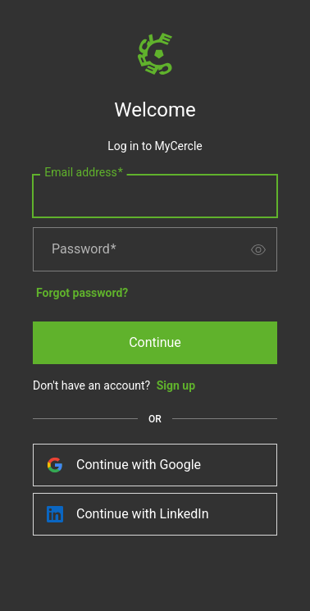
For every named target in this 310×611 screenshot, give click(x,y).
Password (84, 249)
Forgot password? (82, 292)
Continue (155, 342)
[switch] (258, 249)
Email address (83, 173)
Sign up (176, 385)
